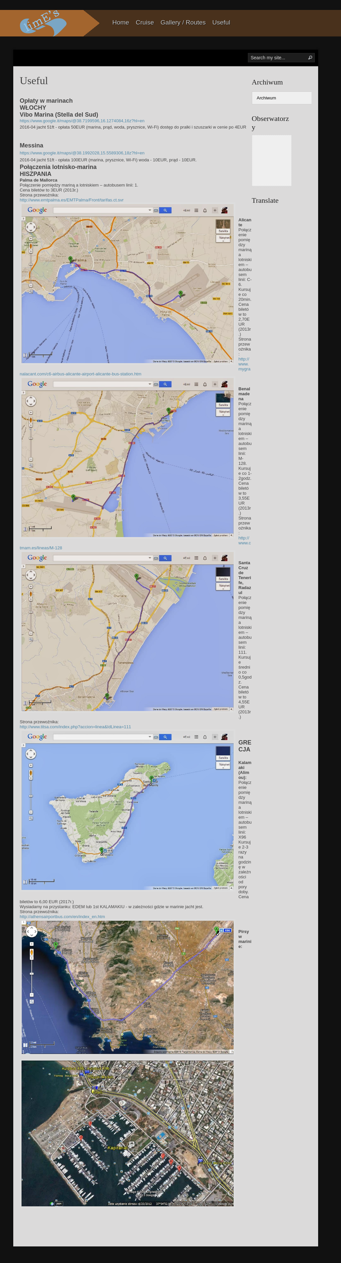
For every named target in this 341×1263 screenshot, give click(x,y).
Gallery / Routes (183, 22)
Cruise (145, 22)
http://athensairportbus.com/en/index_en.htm (62, 916)
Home (120, 22)
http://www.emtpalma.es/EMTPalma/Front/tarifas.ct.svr (72, 199)
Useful (221, 22)
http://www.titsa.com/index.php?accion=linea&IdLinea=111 (75, 726)
